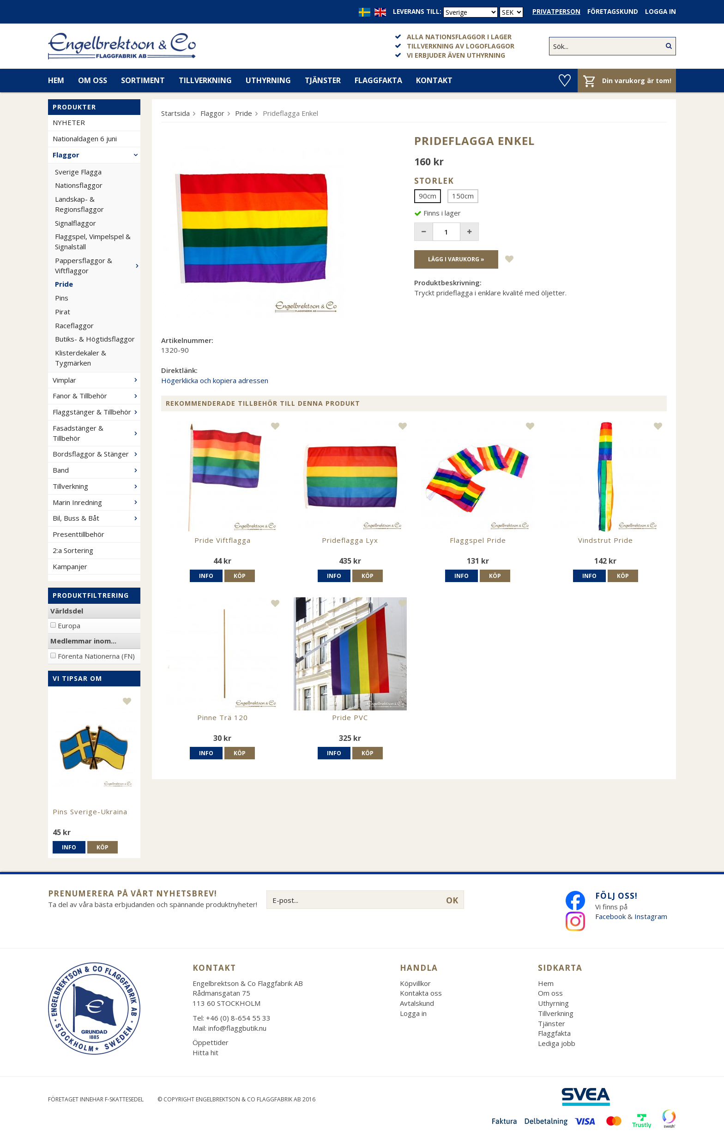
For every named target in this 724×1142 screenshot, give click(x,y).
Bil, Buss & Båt (96, 518)
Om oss (92, 80)
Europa (69, 625)
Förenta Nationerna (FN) (96, 656)
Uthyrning (268, 80)
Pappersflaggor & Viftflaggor (97, 265)
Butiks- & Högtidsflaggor (95, 338)
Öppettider (211, 1042)
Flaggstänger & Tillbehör (96, 411)
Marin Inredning (96, 502)
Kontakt (434, 80)
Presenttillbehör (78, 534)
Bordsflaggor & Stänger (96, 453)
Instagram (651, 916)
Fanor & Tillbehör (96, 395)
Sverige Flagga (78, 171)
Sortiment (143, 80)
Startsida (175, 113)
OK (452, 900)
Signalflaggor (75, 223)
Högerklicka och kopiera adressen (214, 380)
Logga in (660, 11)
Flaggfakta (378, 80)
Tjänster (323, 80)
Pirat (62, 311)
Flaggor (96, 154)
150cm (463, 195)
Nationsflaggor (79, 185)
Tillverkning (205, 80)
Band (96, 470)
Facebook (610, 916)
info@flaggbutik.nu (237, 1028)
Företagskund (612, 11)
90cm (427, 195)
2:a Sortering (73, 550)
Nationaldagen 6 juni (85, 138)
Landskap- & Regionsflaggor (79, 204)
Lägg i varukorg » (456, 259)
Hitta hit (205, 1052)
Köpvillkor (415, 983)
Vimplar (96, 380)
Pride (64, 284)
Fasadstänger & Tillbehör (96, 433)
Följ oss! (616, 895)
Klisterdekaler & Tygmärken (80, 357)
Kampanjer (70, 566)
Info (69, 847)
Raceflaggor (74, 325)
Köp (103, 847)
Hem (56, 80)
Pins (61, 297)
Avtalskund (417, 1003)
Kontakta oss (421, 993)
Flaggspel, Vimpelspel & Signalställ (93, 241)
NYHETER (69, 122)
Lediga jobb (556, 1043)
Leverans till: (417, 11)
